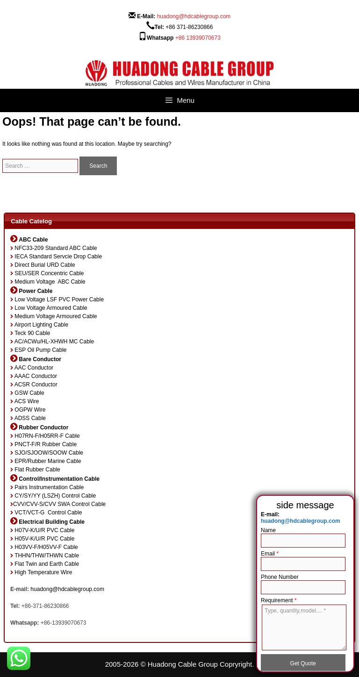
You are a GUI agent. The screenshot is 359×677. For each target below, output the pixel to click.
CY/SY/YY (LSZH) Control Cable (55, 495)
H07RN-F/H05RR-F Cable (46, 436)
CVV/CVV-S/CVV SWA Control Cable (59, 504)
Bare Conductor (40, 359)
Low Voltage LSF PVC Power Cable (59, 299)
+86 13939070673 (198, 38)
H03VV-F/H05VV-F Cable (46, 547)
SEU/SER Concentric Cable (49, 273)
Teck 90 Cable (32, 333)
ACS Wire (26, 401)
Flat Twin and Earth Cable (46, 564)
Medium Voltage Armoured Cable (55, 316)
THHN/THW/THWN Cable (46, 555)
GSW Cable (29, 393)
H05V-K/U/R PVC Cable (44, 538)
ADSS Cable (30, 418)
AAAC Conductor (35, 376)
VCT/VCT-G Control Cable (48, 512)
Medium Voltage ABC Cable (49, 281)
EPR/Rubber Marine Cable (47, 461)
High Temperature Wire (43, 572)
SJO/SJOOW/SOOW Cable (48, 452)
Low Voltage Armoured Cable (50, 308)
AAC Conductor (33, 367)
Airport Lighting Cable (41, 324)
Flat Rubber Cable (37, 469)
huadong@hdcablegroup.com (194, 16)
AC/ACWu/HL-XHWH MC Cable (54, 341)
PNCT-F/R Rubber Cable (45, 444)
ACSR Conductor (35, 384)
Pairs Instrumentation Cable (49, 487)
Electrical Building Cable (52, 522)
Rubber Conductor (43, 427)
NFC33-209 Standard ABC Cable (55, 248)
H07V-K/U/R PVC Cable (44, 530)
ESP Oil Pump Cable (40, 350)
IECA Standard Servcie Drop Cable (58, 256)
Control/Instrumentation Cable (59, 479)
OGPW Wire (29, 409)
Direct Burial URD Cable (44, 265)
